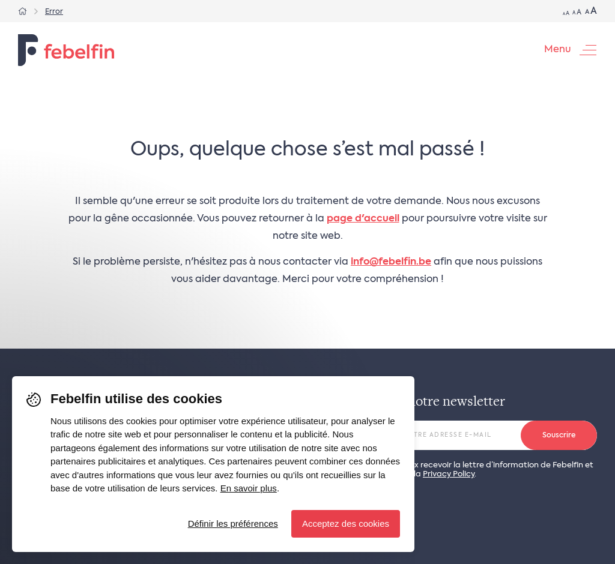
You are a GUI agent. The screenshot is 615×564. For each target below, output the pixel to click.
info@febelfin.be (391, 262)
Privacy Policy (448, 474)
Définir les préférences (233, 523)
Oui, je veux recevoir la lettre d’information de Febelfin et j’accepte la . (484, 469)
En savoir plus (248, 488)
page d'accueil (363, 219)
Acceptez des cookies (345, 523)
